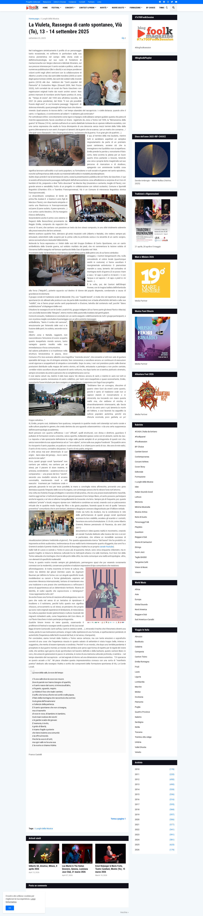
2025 (154, 844)
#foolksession (141, 441)
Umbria (138, 742)
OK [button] (9, 908)
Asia (137, 594)
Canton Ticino (141, 657)
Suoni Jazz (139, 552)
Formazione (140, 477)
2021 (154, 824)
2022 (154, 829)
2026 (154, 849)
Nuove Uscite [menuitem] (118, 7)
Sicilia (137, 727)
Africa (137, 589)
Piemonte (139, 702)
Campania (139, 652)
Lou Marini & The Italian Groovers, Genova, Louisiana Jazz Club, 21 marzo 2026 (75, 869)
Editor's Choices (60, 2)
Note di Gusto (141, 517)
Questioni (139, 532)
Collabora (72, 2)
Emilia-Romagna (142, 662)
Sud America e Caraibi (144, 619)
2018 (154, 809)
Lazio (137, 672)
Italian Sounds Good (144, 492)
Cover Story (140, 467)
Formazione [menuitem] (135, 7)
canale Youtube (106, 547)
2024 (154, 839)
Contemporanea (142, 457)
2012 (154, 779)
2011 (154, 774)
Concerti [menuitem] (69, 7)
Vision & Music (141, 567)
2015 (154, 794)
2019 (154, 814)
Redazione (47, 2)
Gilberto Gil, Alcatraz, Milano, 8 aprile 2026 (43, 867)
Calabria (138, 647)
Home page (34, 19)
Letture (138, 497)
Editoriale (139, 472)
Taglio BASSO (141, 557)
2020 (154, 819)
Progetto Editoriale (33, 2)
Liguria (138, 677)
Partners (91, 2)
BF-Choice (139, 447)
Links (99, 2)
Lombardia (139, 682)
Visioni (138, 572)
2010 (154, 769)
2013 (154, 784)
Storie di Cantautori (143, 542)
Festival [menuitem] (55, 7)
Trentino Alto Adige (143, 737)
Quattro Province (142, 712)
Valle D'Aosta (140, 747)
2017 (154, 804)
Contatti (82, 2)
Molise (138, 692)
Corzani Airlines (141, 462)
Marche (138, 687)
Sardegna (139, 722)
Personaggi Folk (142, 522)
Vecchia (123, 912)
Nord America (141, 609)
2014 (154, 789)
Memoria (139, 502)
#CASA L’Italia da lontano (146, 431)
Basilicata (139, 641)
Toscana (138, 732)
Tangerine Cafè (141, 562)
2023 (154, 834)
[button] (167, 7)
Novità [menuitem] (103, 7)
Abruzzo (138, 636)
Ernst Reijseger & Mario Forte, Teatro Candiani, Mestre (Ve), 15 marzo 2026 (110, 869)
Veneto (138, 752)
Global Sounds (141, 604)
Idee (137, 487)
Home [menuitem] (45, 7)
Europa (138, 599)
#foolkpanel (140, 437)
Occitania (139, 697)
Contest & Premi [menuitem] (86, 7)
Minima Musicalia (142, 507)
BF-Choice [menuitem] (150, 7)
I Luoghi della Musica (50, 19)
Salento (138, 717)
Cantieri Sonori (141, 452)
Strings (138, 547)
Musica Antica (141, 512)
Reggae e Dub (141, 537)
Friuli (137, 667)
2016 (154, 799)
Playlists (138, 527)
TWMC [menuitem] (161, 7)
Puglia (137, 707)
